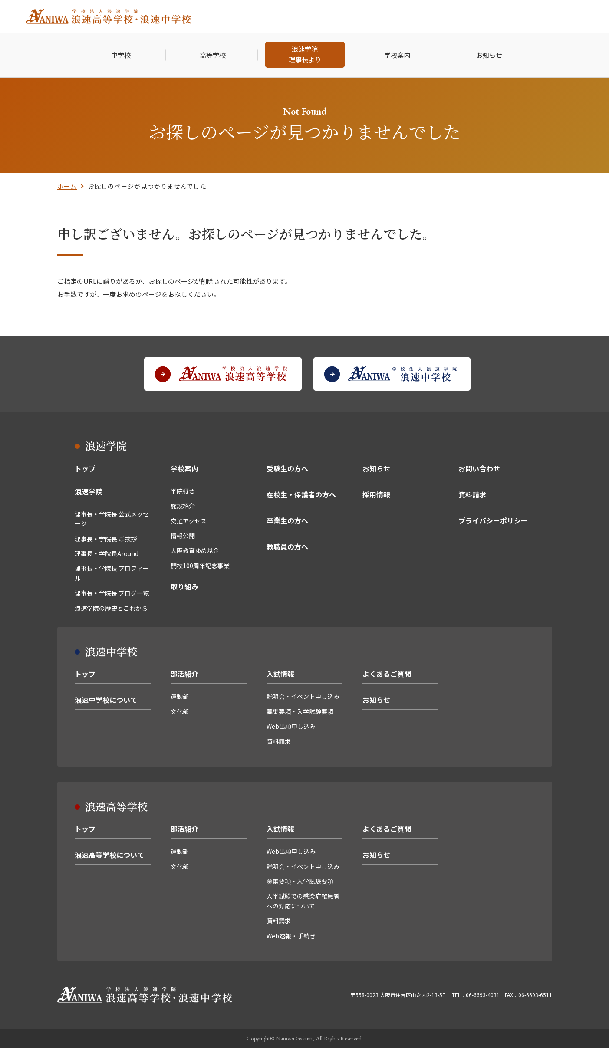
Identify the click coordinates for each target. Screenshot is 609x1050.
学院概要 (183, 492)
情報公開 (183, 537)
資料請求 (472, 496)
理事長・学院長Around (106, 555)
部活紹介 (184, 676)
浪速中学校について (106, 702)
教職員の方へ (287, 548)
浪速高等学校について (109, 857)
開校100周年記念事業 (200, 567)
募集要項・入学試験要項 (300, 713)
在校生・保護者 (392, 16)
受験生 (347, 16)
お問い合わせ (479, 470)
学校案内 (184, 470)
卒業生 (438, 16)
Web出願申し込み (291, 728)
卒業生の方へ (287, 522)
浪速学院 (88, 493)
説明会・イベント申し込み (303, 698)
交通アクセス (189, 522)
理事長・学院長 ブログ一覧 (112, 595)
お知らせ (376, 470)
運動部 (180, 698)
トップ (85, 470)
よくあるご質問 (386, 676)
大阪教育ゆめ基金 (195, 552)
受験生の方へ (287, 470)
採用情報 (474, 16)
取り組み (184, 588)
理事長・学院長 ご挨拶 (106, 540)
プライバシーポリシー (493, 522)
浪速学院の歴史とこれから (111, 610)
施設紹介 (183, 508)
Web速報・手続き (291, 937)
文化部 (180, 713)
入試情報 (280, 676)
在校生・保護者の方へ (301, 496)
